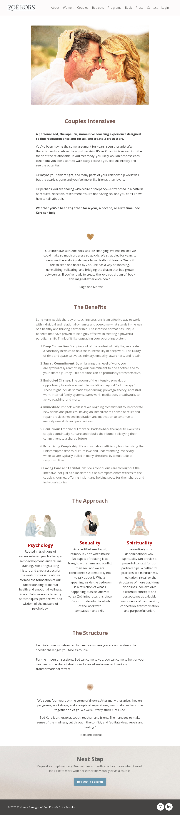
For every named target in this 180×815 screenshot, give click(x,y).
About (53, 8)
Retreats (97, 8)
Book (127, 8)
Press (139, 8)
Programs (113, 8)
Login (165, 8)
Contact (151, 8)
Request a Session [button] (90, 781)
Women (66, 8)
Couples (81, 8)
